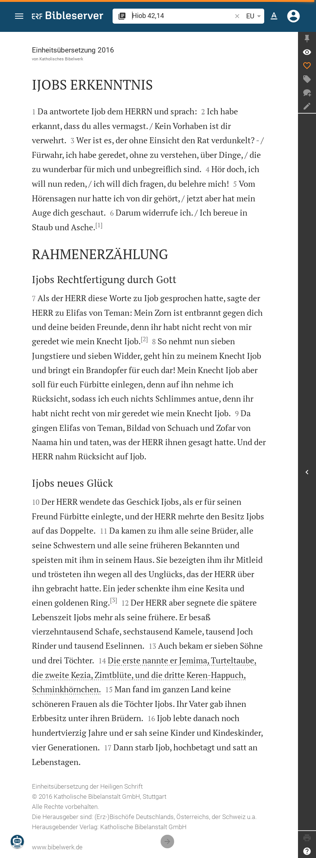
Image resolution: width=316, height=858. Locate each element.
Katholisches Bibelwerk (61, 59)
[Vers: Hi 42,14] (307, 52)
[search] (182, 16)
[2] (144, 339)
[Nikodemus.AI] (17, 841)
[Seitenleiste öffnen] (307, 472)
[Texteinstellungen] (273, 16)
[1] (98, 225)
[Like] (307, 65)
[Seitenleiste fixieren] (307, 38)
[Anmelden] (293, 16)
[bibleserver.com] (67, 17)
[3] (113, 600)
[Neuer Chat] (307, 92)
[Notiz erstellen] (307, 106)
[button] (19, 16)
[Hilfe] (307, 851)
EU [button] (254, 16)
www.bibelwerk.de (57, 847)
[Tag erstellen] (307, 79)
